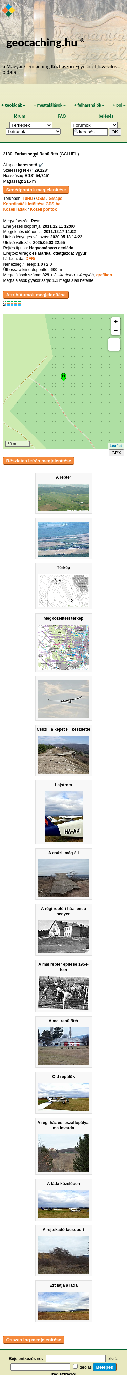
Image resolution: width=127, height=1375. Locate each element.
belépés (106, 116)
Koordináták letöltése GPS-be (31, 204)
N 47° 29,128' (35, 170)
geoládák (13, 105)
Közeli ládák (14, 209)
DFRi (30, 258)
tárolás (86, 1367)
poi (119, 105)
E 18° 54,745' (36, 175)
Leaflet (116, 446)
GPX (116, 452)
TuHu (28, 198)
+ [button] (116, 322)
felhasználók (89, 105)
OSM (40, 198)
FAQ (62, 116)
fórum (19, 116)
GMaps (55, 198)
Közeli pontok (43, 209)
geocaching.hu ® (46, 42)
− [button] (116, 331)
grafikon (104, 275)
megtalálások (49, 105)
